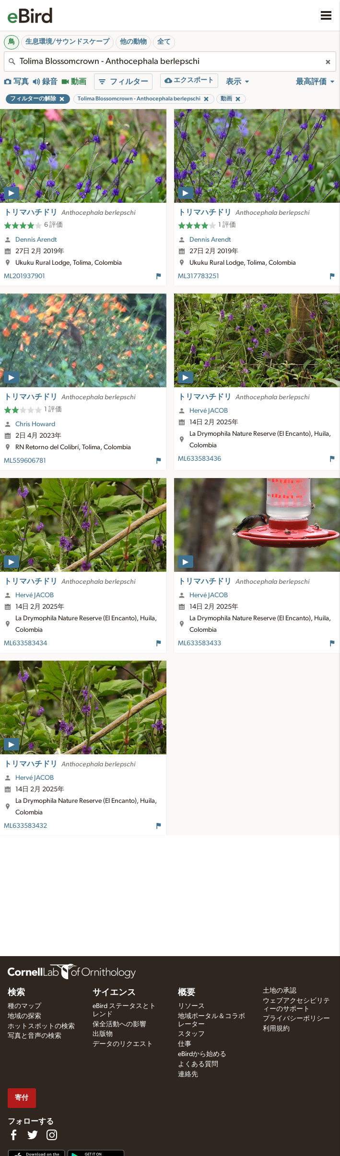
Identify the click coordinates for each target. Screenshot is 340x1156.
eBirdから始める (202, 1054)
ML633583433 (199, 643)
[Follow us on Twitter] (32, 1135)
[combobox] (170, 61)
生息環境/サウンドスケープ (67, 41)
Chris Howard (35, 424)
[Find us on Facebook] (13, 1135)
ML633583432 (25, 826)
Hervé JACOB (208, 410)
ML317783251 (198, 276)
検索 (16, 992)
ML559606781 (25, 460)
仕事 (184, 1044)
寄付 (21, 1097)
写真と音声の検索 (34, 1036)
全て (164, 41)
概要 (186, 992)
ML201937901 (24, 276)
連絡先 (188, 1074)
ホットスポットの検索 (41, 1026)
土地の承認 (279, 990)
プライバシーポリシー (296, 1018)
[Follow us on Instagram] (52, 1135)
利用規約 (276, 1028)
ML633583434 (25, 643)
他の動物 (133, 41)
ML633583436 (199, 458)
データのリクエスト (123, 1044)
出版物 (103, 1034)
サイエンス (114, 992)
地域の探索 (24, 1016)
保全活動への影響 (119, 1024)
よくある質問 (198, 1064)
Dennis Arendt (36, 239)
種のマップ (24, 1006)
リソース (191, 1006)
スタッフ (191, 1034)
